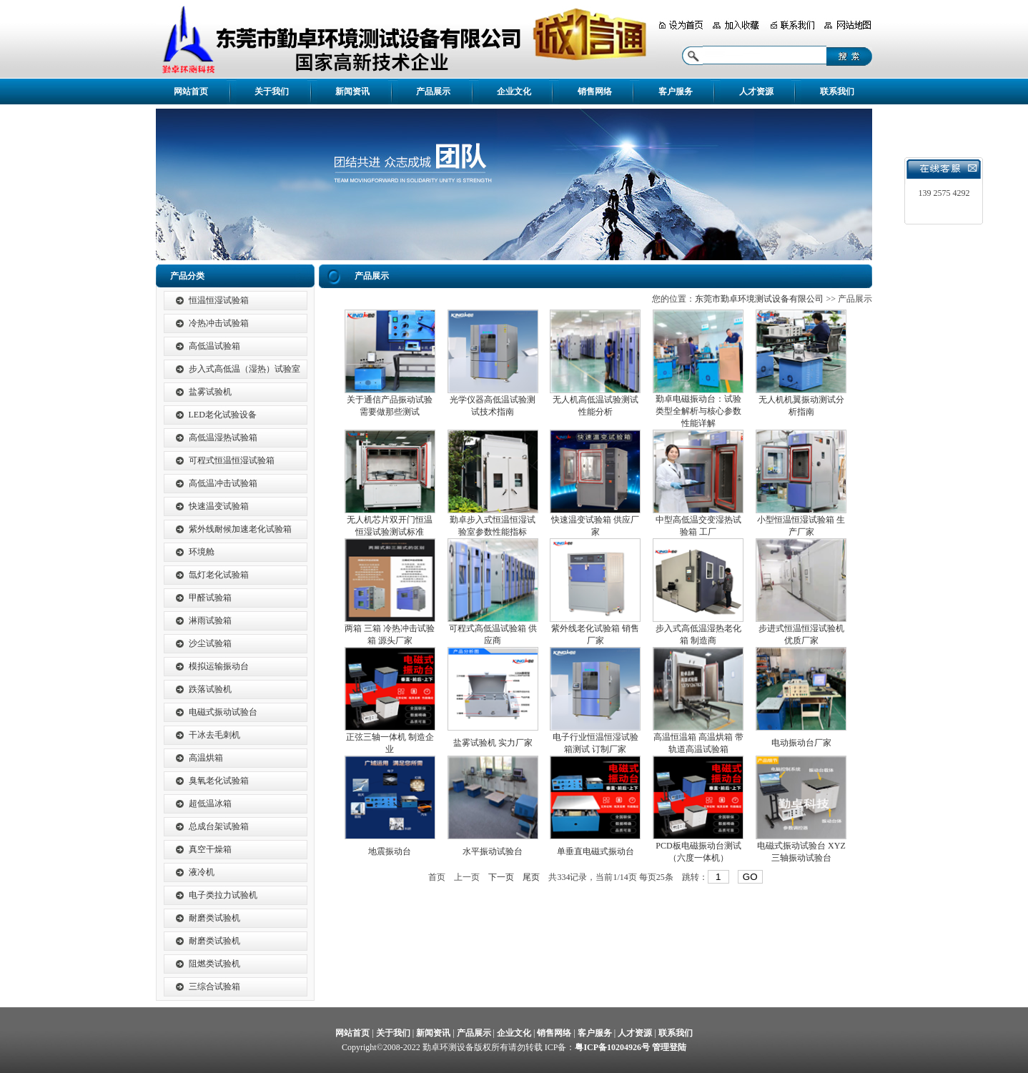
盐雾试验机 (210, 392)
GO (750, 876)
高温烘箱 (206, 758)
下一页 (501, 877)
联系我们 (837, 91)
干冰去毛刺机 (214, 735)
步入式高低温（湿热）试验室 (244, 369)
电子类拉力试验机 (223, 895)
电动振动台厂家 (801, 743)
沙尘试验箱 (210, 643)
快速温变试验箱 (219, 506)
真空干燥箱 (210, 849)
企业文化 (514, 91)
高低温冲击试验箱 (223, 483)
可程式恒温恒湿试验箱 (232, 460)
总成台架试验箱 (219, 826)
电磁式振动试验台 (223, 712)
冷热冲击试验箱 (219, 323)
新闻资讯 (352, 91)
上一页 (467, 877)
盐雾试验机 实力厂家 (493, 743)
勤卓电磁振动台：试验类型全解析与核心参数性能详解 (698, 411)
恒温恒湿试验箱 (219, 300)
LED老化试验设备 (223, 415)
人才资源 (756, 91)
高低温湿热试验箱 (223, 437)
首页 (436, 877)
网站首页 (191, 91)
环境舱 (201, 552)
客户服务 (675, 91)
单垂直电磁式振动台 (595, 851)
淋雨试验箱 (210, 620)
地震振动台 (389, 851)
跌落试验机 (210, 689)
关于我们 (271, 91)
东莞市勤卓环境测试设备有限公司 (759, 299)
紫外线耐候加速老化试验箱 (240, 529)
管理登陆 (669, 1047)
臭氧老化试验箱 (219, 781)
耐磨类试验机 (214, 918)
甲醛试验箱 (210, 598)
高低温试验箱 (214, 346)
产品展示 (433, 91)
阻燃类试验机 (214, 964)
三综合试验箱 (214, 986)
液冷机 (201, 872)
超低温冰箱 (210, 803)
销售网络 (595, 91)
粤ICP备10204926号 (612, 1047)
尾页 (531, 877)
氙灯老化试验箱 (219, 575)
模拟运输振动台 (219, 666)
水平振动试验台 (493, 851)
